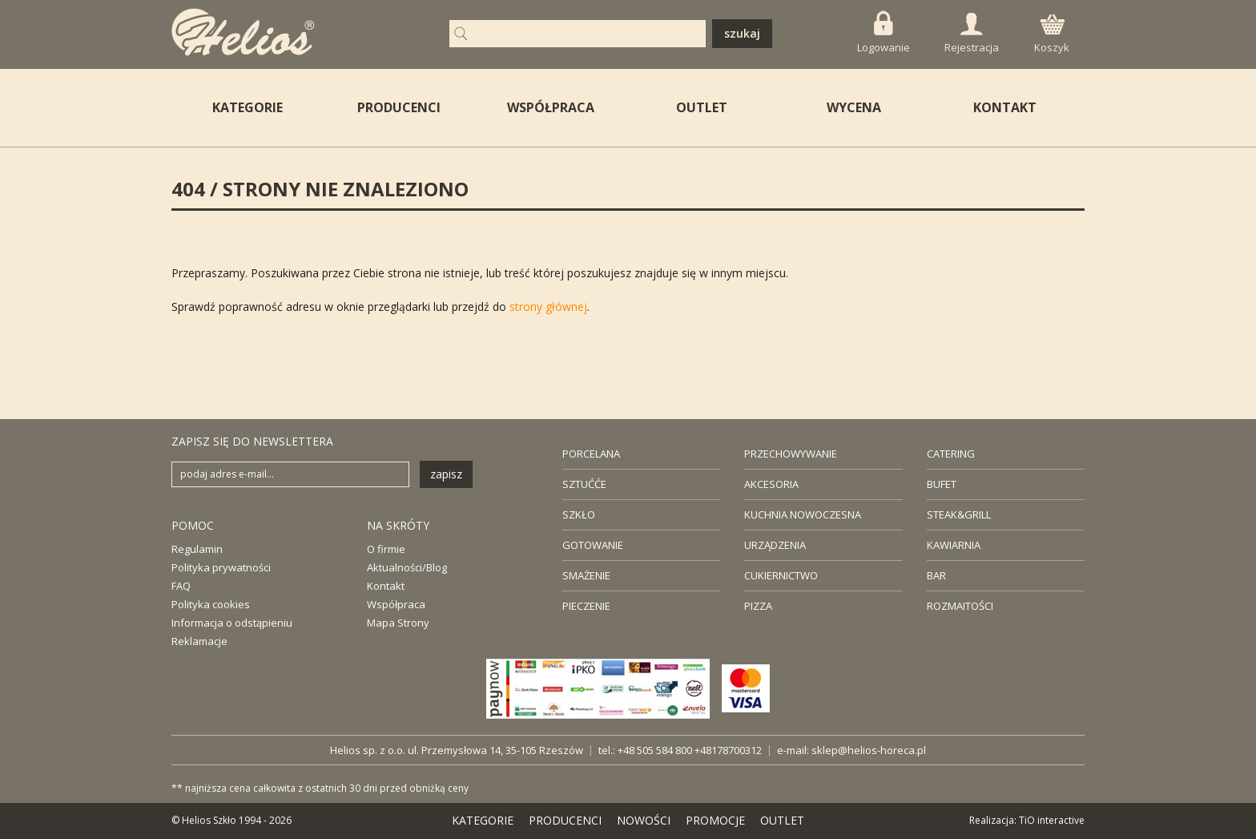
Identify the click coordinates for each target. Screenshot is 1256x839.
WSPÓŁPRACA (550, 107)
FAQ (181, 586)
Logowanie (883, 32)
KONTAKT (1005, 107)
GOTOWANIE (592, 545)
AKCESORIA (771, 484)
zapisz (446, 474)
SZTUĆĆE (584, 484)
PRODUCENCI (399, 107)
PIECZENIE (586, 606)
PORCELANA (591, 453)
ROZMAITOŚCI (960, 606)
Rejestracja (971, 33)
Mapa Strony (398, 622)
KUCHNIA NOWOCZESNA (802, 514)
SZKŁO (578, 514)
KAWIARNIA (953, 545)
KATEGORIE (482, 820)
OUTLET (701, 107)
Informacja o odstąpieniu (231, 622)
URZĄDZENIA (775, 545)
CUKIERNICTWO (781, 575)
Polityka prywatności (221, 567)
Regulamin (197, 549)
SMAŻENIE (586, 575)
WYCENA (854, 107)
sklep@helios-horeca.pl (868, 750)
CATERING (951, 453)
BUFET (941, 484)
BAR (936, 575)
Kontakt (386, 586)
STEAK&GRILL (959, 514)
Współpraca (396, 604)
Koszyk (1051, 34)
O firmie (386, 549)
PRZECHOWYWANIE (790, 453)
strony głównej (548, 306)
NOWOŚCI (643, 820)
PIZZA (758, 606)
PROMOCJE (715, 820)
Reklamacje (199, 641)
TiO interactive (1052, 820)
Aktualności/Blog (407, 567)
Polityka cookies (210, 604)
